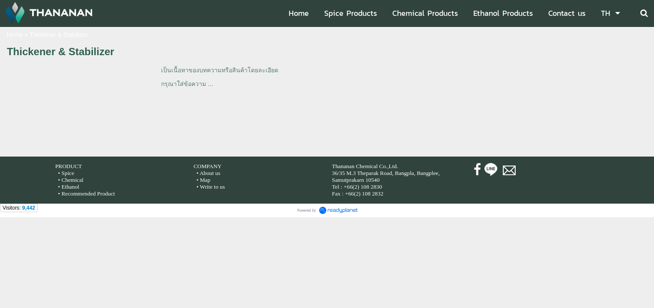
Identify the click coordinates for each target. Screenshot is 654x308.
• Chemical (71, 180)
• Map (202, 180)
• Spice (65, 173)
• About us (209, 173)
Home (15, 34)
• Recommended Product (86, 193)
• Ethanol (68, 187)
